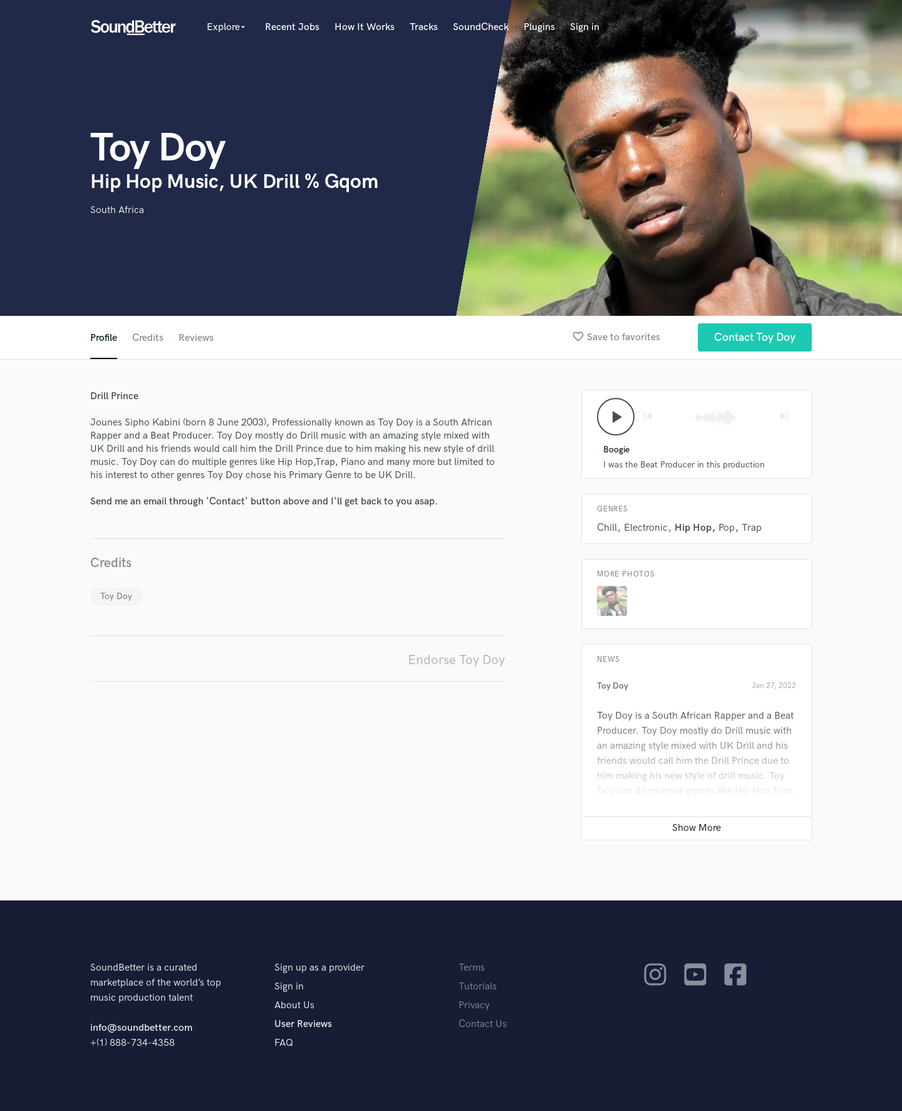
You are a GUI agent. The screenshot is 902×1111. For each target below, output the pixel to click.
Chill (607, 528)
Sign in (584, 27)
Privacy (474, 1005)
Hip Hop (693, 528)
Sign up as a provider (319, 968)
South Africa (117, 210)
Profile (103, 338)
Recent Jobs (292, 27)
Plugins (539, 27)
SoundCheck (481, 27)
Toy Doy (116, 596)
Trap (752, 528)
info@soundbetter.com (141, 1028)
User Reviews (303, 1024)
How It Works (364, 27)
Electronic (646, 528)
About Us (294, 1005)
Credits (147, 338)
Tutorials (478, 987)
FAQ (283, 1043)
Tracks (424, 27)
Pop (726, 528)
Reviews (196, 338)
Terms (472, 968)
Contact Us (483, 1024)
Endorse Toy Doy (456, 660)
